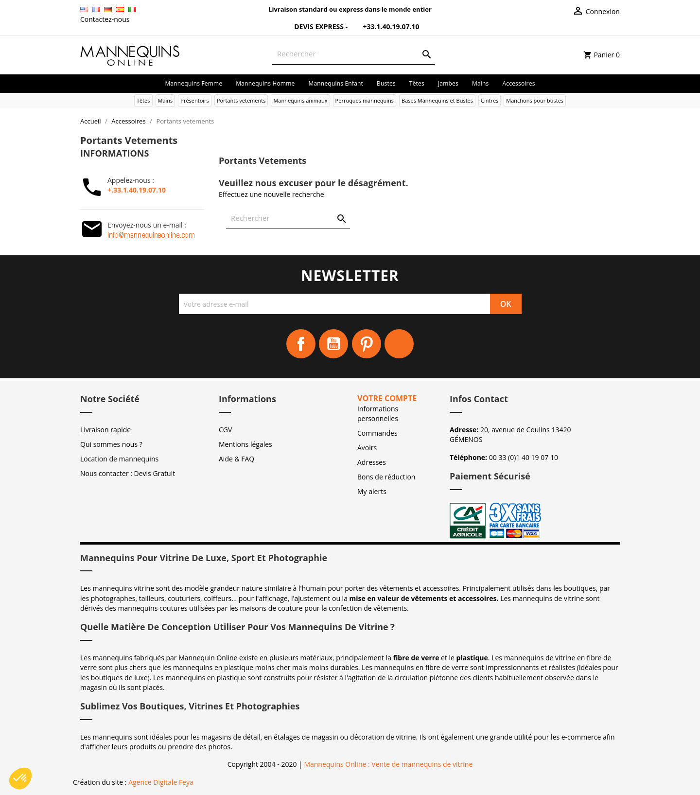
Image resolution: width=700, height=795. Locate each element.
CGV (225, 429)
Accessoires (519, 83)
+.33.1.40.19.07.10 (136, 189)
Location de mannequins (119, 458)
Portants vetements (241, 100)
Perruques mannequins (364, 100)
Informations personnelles (377, 413)
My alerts (371, 491)
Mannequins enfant (335, 83)
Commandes (377, 433)
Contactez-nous (105, 19)
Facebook (300, 343)
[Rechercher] (353, 54)
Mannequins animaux (300, 100)
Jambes (448, 83)
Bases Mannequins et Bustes (437, 100)
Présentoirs (194, 100)
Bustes (386, 83)
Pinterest (366, 343)
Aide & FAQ (236, 458)
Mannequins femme (193, 83)
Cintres (489, 100)
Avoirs (367, 447)
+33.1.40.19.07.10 (385, 26)
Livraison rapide (105, 429)
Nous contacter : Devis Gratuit (127, 473)
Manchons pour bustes (534, 100)
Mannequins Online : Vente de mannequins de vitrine (388, 764)
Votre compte (387, 398)
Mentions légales (245, 444)
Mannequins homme (265, 83)
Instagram (399, 343)
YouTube (333, 343)
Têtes (416, 83)
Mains (480, 83)
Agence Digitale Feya (160, 782)
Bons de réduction (386, 476)
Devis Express (313, 26)
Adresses (371, 462)
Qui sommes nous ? (111, 444)
